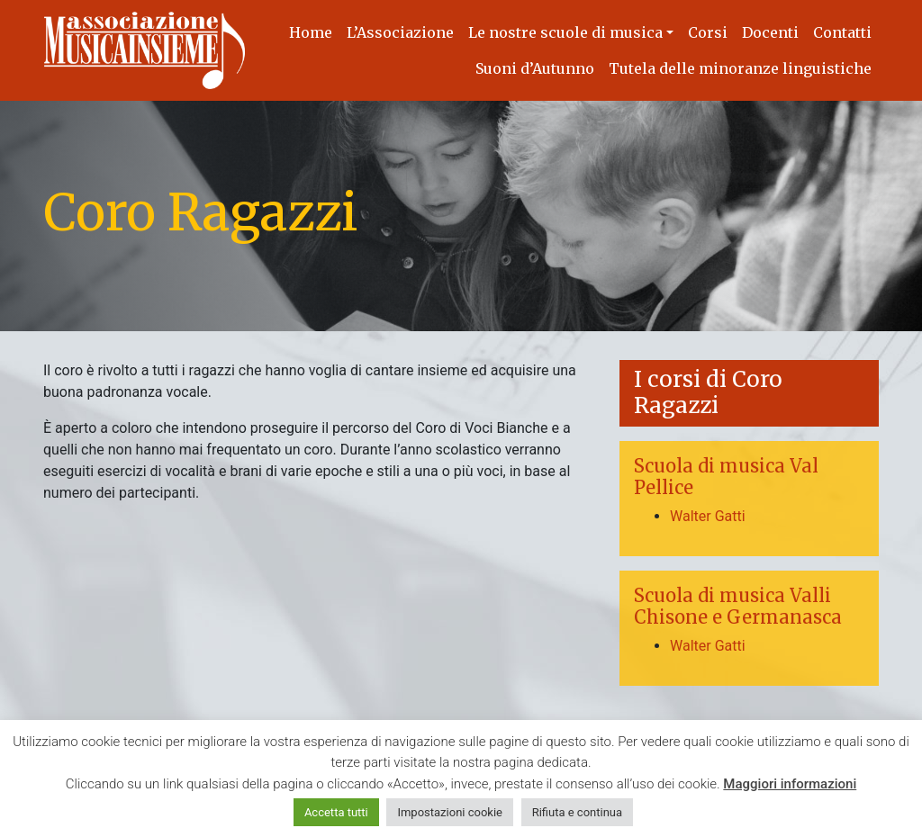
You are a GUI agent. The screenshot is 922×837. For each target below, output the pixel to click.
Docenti (770, 32)
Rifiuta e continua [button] (577, 812)
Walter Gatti (708, 516)
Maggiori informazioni (789, 784)
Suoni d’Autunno (534, 68)
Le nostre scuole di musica (565, 32)
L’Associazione (400, 32)
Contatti (842, 32)
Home (310, 32)
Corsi (708, 32)
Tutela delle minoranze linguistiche (740, 68)
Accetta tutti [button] (336, 812)
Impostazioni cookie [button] (449, 812)
